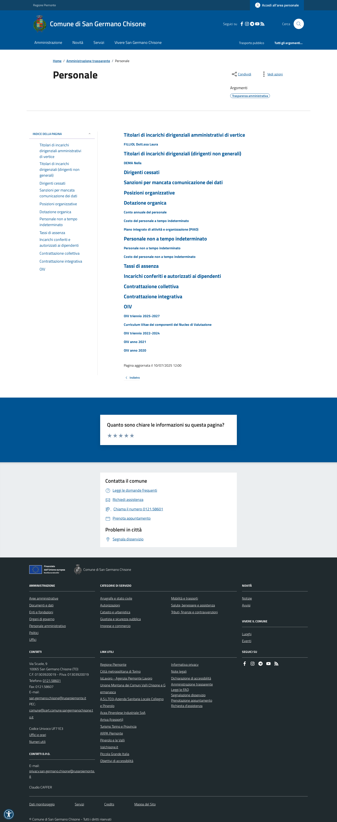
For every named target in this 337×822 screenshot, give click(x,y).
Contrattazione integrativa (153, 296)
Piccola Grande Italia (114, 753)
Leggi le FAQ (180, 689)
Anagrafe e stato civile (116, 598)
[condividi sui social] (241, 74)
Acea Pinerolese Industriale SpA (123, 712)
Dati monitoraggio (42, 804)
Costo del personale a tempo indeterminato (156, 220)
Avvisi (246, 605)
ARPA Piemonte (111, 733)
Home (57, 60)
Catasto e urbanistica (115, 612)
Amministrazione (48, 42)
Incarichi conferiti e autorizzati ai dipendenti (172, 276)
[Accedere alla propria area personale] (277, 5)
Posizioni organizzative (149, 192)
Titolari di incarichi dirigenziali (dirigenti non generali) (182, 153)
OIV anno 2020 (135, 350)
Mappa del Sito (145, 804)
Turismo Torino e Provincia (118, 726)
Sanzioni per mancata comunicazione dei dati (173, 182)
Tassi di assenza (141, 266)
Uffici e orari (37, 734)
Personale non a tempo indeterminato (165, 238)
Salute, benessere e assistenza (193, 605)
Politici (33, 632)
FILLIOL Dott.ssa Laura (141, 144)
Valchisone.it (109, 747)
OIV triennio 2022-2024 (142, 333)
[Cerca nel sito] (297, 24)
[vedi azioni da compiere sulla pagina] (272, 74)
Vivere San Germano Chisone (138, 42)
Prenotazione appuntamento (191, 700)
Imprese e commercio (115, 625)
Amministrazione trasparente (88, 60)
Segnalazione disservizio (188, 695)
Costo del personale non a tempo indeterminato (160, 256)
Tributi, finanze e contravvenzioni (194, 612)
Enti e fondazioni (41, 612)
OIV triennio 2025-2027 (142, 315)
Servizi (98, 42)
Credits (109, 804)
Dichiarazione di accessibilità (191, 678)
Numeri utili (37, 741)
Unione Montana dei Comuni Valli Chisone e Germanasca (132, 689)
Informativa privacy (185, 664)
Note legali (179, 671)
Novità (77, 42)
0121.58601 (52, 680)
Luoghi (246, 634)
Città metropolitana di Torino (120, 671)
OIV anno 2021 (135, 341)
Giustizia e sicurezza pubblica (120, 618)
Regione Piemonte (44, 5)
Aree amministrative (43, 598)
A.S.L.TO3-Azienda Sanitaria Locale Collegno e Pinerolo (132, 702)
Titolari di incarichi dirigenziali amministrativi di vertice (184, 135)
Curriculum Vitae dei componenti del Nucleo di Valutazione (167, 324)
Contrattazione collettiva (151, 286)
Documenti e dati (41, 605)
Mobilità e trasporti (184, 598)
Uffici (32, 639)
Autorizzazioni (110, 605)
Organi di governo (41, 618)
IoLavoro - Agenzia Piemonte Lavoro (126, 678)
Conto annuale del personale (145, 212)
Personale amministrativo (47, 625)
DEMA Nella (132, 162)
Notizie (247, 598)
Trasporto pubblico (251, 42)
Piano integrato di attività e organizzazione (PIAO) (161, 229)
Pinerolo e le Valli (112, 740)
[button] (8, 814)
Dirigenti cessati (141, 172)
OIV (128, 306)
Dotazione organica (145, 202)
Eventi (246, 640)
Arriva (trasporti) (111, 719)
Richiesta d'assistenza (186, 705)
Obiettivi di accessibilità (116, 760)
